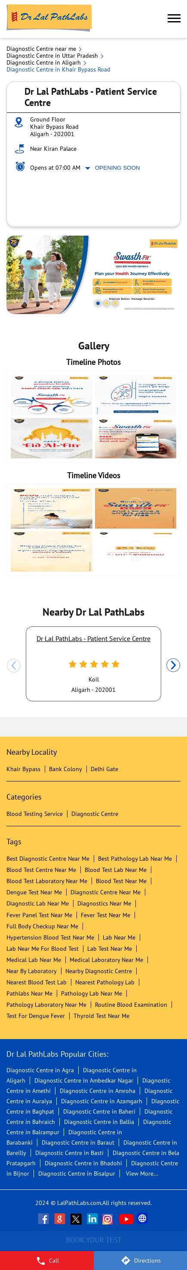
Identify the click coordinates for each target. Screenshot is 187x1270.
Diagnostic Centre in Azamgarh (101, 1101)
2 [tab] (106, 303)
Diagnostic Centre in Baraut (78, 1142)
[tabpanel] (93, 275)
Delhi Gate (104, 769)
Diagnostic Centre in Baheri (99, 1111)
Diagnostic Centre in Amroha (97, 1091)
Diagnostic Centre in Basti (69, 1153)
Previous (13, 665)
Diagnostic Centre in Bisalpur (76, 1173)
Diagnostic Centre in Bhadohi (83, 1163)
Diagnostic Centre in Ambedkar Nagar (83, 1080)
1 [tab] (98, 303)
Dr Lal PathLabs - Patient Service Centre (93, 638)
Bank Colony (65, 769)
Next (173, 665)
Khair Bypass (23, 769)
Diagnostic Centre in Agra (40, 1070)
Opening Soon (117, 168)
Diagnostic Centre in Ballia (99, 1122)
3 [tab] (115, 303)
